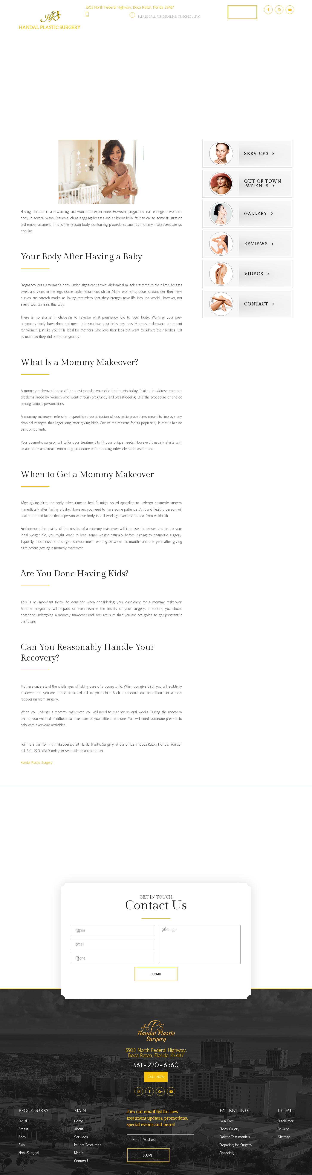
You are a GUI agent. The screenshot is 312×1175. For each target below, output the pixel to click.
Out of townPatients (262, 184)
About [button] (93, 36)
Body (22, 1137)
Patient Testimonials (235, 1137)
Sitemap (284, 1137)
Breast (23, 1129)
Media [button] (219, 36)
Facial (22, 1121)
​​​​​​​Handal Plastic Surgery (37, 762)
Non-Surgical (28, 1153)
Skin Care (227, 1121)
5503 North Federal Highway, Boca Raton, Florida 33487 (130, 7)
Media (78, 1153)
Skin (21, 1145)
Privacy (283, 1129)
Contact (256, 304)
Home (78, 1121)
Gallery (255, 214)
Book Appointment (242, 12)
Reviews (256, 244)
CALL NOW (156, 1077)
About (78, 1129)
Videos (253, 274)
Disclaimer (286, 1121)
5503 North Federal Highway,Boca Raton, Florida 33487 (156, 1052)
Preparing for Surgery (236, 1145)
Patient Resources (87, 1145)
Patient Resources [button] (151, 36)
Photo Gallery (192, 36)
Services (256, 153)
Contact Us (244, 36)
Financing (227, 1153)
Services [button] (116, 36)
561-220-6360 (111, 14)
